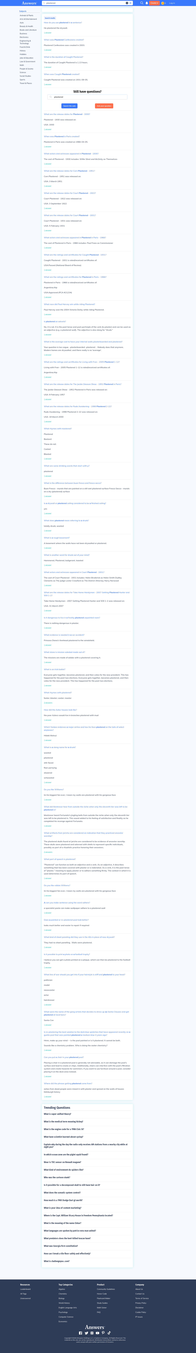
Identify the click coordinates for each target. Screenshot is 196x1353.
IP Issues (139, 1317)
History (23, 51)
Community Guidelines (106, 1289)
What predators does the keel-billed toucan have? (67, 1238)
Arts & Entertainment (28, 19)
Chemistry (63, 1294)
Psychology (63, 1312)
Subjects (22, 11)
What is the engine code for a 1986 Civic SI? (64, 1129)
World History (64, 1303)
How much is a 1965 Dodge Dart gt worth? (63, 1200)
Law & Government (27, 61)
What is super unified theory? (57, 1114)
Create (154, 3)
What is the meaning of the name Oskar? (62, 1223)
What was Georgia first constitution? (61, 1246)
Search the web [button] (69, 106)
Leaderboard (25, 1289)
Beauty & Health (26, 26)
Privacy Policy (140, 1303)
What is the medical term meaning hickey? (63, 1121)
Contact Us (139, 1294)
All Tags (23, 1294)
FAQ (98, 1312)
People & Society (26, 69)
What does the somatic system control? (62, 1192)
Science (23, 72)
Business (23, 33)
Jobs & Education (26, 58)
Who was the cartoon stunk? (57, 1177)
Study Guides (102, 1303)
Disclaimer (139, 1308)
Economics (63, 1321)
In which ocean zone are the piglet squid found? (66, 1154)
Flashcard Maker (103, 1298)
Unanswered (25, 1298)
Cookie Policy (140, 1312)
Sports (22, 80)
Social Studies (25, 76)
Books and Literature (28, 30)
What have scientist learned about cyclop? (63, 1136)
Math (22, 65)
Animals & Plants (26, 15)
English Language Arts (68, 1308)
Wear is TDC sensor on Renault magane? (62, 1162)
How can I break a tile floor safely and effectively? (67, 1253)
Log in (172, 3)
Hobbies (23, 54)
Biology (61, 1298)
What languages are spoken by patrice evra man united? (70, 1230)
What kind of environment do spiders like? (64, 1169)
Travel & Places (26, 83)
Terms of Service (142, 1298)
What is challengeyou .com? (57, 1261)
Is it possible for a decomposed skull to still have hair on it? (72, 1185)
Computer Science (66, 1317)
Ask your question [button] (104, 106)
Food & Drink (25, 47)
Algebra (62, 1289)
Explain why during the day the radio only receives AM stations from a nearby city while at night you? (86, 1145)
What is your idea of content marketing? (62, 1208)
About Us (139, 1289)
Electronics (24, 37)
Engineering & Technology (25, 42)
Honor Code (102, 1294)
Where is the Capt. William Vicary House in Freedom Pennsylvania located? (78, 1215)
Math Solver (102, 1308)
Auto (22, 23)
